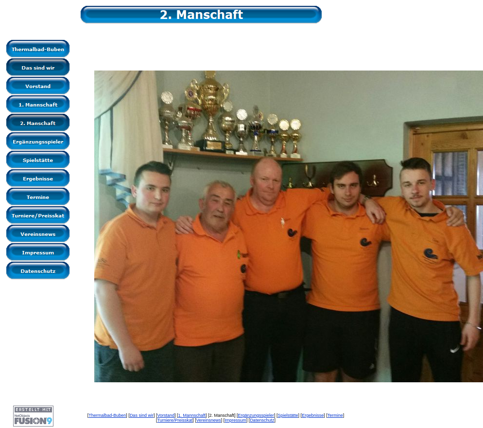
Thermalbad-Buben (107, 415)
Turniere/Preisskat (175, 420)
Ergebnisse (313, 415)
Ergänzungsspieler (256, 415)
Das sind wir (142, 415)
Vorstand (165, 415)
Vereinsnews (208, 420)
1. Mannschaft (192, 415)
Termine (335, 415)
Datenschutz (262, 420)
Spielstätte (288, 415)
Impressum (235, 420)
